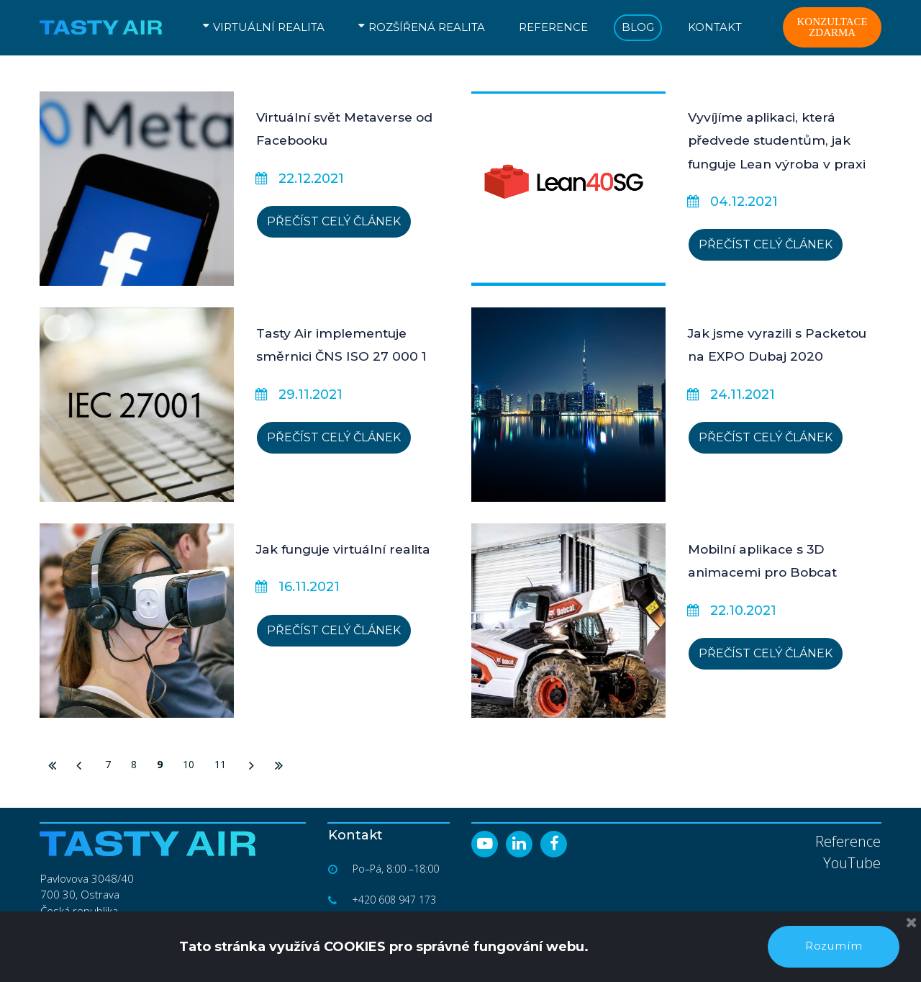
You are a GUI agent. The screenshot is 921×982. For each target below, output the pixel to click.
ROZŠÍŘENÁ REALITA (421, 27)
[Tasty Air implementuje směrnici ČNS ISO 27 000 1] (137, 404)
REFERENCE (553, 27)
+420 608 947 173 (395, 899)
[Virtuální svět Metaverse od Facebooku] (137, 188)
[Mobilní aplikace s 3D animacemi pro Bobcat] (568, 620)
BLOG (638, 27)
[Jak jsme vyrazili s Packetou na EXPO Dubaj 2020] (568, 404)
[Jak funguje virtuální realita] (137, 620)
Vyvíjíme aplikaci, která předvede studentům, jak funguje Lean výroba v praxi (782, 140)
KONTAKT (715, 27)
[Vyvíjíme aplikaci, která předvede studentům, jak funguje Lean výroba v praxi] (568, 188)
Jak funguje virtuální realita (349, 549)
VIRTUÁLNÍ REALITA (264, 27)
